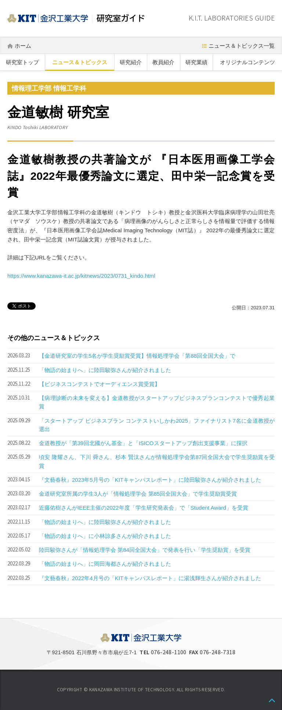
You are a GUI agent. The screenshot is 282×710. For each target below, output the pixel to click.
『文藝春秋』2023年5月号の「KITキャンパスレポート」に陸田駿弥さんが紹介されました (150, 480)
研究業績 (196, 62)
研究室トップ (22, 62)
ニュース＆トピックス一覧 (242, 46)
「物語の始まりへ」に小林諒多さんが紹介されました (105, 536)
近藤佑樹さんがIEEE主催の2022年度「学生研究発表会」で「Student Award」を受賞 (143, 508)
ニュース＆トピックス (79, 62)
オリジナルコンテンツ (247, 62)
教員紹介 (163, 62)
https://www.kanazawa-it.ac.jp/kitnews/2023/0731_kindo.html (81, 276)
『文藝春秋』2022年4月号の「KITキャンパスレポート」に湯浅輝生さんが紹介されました (150, 578)
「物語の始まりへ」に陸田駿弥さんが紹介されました (105, 370)
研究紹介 (131, 62)
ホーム (23, 46)
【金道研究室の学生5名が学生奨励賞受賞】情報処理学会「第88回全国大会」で (137, 356)
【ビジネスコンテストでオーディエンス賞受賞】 (99, 384)
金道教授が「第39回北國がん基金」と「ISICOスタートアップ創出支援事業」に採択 (143, 443)
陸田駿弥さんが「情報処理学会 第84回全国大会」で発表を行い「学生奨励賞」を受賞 (144, 550)
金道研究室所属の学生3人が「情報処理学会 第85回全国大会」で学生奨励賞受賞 (138, 494)
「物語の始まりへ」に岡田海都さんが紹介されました (105, 564)
